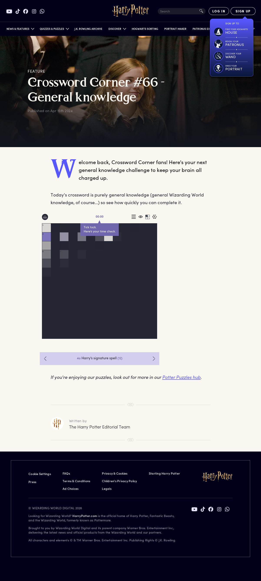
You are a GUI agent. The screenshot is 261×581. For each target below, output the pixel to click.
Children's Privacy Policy (119, 481)
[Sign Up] (243, 11)
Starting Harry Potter (164, 473)
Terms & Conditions (76, 481)
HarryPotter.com (84, 516)
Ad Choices (71, 489)
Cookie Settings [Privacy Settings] (39, 474)
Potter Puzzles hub (181, 377)
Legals (106, 489)
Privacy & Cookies (114, 473)
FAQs (66, 473)
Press (32, 482)
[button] (20, 30)
